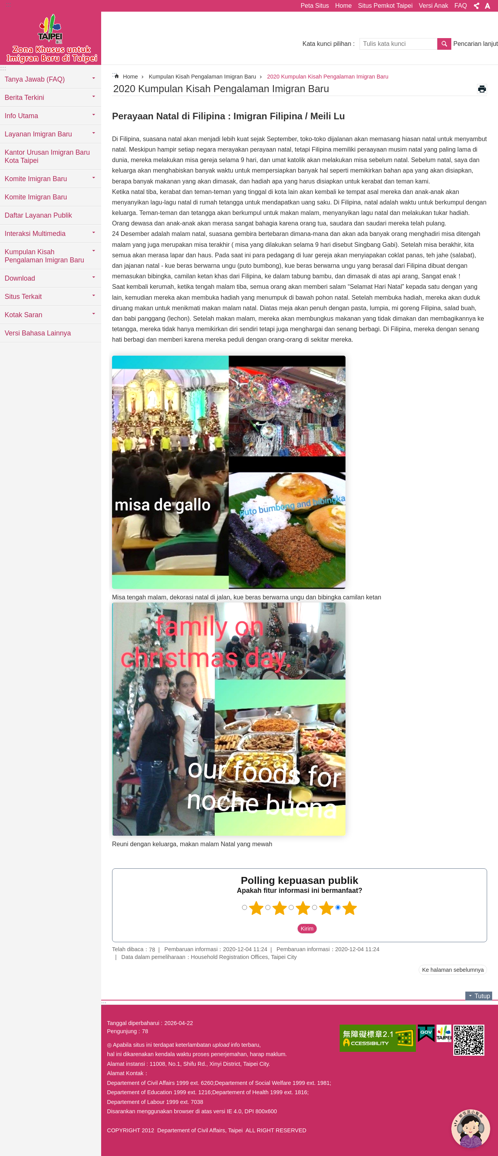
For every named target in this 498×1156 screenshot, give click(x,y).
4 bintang (326, 908)
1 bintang (256, 908)
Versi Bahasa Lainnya (38, 333)
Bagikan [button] (476, 5)
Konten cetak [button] (482, 89)
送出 (289, 928)
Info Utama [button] (21, 116)
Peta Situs (315, 5)
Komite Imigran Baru (36, 197)
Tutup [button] (482, 996)
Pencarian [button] (444, 44)
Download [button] (20, 278)
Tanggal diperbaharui (133, 1023)
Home (343, 5)
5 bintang (349, 908)
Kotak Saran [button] (23, 315)
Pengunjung (122, 1031)
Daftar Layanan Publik (38, 215)
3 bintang (303, 908)
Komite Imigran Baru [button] (36, 179)
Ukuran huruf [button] (487, 5)
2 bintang (279, 908)
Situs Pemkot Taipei (385, 5)
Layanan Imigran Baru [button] (38, 134)
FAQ (460, 5)
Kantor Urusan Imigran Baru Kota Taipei (47, 156)
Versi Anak (433, 5)
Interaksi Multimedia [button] (35, 233)
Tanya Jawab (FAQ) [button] (35, 79)
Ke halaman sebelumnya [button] (453, 970)
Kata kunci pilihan (326, 43)
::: (8, 4)
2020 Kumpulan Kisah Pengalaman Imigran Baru (327, 76)
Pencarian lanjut (475, 43)
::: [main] (114, 74)
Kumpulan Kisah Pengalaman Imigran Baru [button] (44, 256)
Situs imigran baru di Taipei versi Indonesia (50, 37)
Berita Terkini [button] (24, 97)
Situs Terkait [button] (23, 296)
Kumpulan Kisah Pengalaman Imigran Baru (202, 76)
